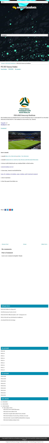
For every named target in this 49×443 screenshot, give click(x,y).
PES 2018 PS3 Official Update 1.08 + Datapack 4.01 (13, 314)
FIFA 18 (3, 370)
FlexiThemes (13, 441)
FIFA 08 (3, 351)
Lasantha (26, 441)
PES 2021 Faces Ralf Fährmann (11, 409)
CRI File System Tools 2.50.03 (8, 312)
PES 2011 (3, 383)
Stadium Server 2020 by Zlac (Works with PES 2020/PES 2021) (21, 159)
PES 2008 (3, 376)
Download (3, 128)
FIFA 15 (3, 362)
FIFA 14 (2, 360)
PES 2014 (3, 390)
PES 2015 (3, 392)
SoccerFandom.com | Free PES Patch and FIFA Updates (26, 438)
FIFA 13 (3, 358)
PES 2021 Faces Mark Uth (10, 411)
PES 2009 (3, 378)
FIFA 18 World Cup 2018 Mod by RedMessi (12, 317)
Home (2, 63)
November (7, 407)
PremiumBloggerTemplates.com (36, 441)
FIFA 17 (3, 367)
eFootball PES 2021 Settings (8, 320)
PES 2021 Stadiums (10, 63)
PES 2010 (3, 381)
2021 (3, 404)
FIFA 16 (3, 365)
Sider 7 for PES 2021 (23, 156)
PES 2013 (3, 388)
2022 (3, 401)
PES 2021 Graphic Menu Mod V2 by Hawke (14, 413)
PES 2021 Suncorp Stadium (9, 67)
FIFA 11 (2, 355)
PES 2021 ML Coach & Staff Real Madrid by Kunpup (16, 417)
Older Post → (44, 244)
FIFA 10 (3, 353)
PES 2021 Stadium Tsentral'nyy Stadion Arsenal (15, 415)
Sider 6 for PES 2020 (10, 156)
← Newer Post (4, 244)
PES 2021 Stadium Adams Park (11, 420)
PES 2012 (3, 385)
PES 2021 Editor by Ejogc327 (8, 309)
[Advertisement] (24, 21)
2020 (3, 406)
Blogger (24, 439)
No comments (18, 69)
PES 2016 (3, 395)
